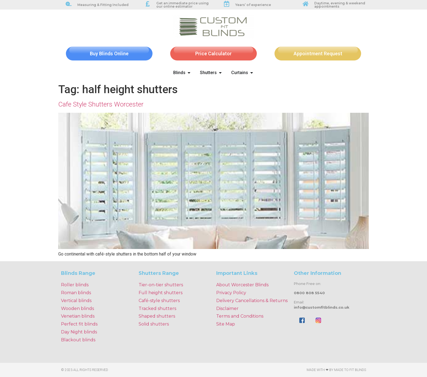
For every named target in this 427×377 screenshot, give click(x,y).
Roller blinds (75, 284)
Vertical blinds (76, 300)
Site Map (225, 324)
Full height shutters (160, 292)
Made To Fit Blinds (350, 370)
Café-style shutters (159, 300)
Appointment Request (318, 53)
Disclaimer (227, 308)
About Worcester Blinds (242, 284)
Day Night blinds (79, 332)
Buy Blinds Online (109, 53)
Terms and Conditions (239, 316)
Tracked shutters (157, 308)
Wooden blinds (77, 308)
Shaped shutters (157, 316)
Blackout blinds (78, 339)
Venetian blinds (77, 316)
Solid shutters (154, 324)
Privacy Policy (231, 292)
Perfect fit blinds (79, 324)
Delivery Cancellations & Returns (252, 300)
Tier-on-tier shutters (161, 284)
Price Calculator (213, 53)
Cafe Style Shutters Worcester (101, 104)
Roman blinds (76, 292)
